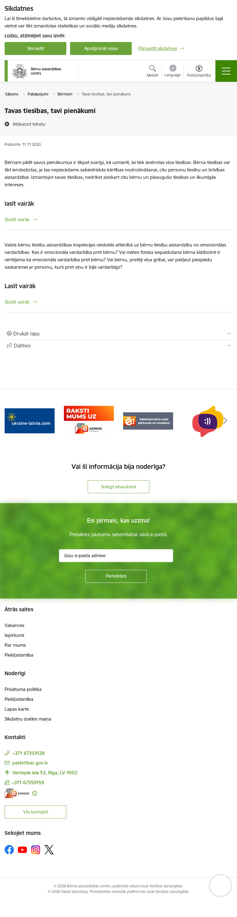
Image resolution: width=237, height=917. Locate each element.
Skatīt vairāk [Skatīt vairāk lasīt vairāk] (17, 219)
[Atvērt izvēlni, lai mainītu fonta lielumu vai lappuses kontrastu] (199, 72)
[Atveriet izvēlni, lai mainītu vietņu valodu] (172, 72)
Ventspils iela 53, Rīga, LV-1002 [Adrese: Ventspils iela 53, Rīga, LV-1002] (44, 773)
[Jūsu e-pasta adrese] (116, 555)
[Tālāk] (225, 421)
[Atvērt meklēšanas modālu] (152, 72)
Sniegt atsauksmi (118, 487)
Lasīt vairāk (20, 286)
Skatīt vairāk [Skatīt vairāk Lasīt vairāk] (17, 302)
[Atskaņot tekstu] (29, 124)
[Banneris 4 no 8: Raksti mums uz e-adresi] (89, 420)
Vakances (14, 625)
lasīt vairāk (19, 203)
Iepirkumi (14, 635)
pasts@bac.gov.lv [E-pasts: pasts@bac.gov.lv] (30, 763)
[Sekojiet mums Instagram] (35, 849)
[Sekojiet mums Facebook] (9, 849)
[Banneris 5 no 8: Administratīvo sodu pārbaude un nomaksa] (148, 420)
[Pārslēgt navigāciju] (226, 71)
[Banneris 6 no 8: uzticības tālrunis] (207, 420)
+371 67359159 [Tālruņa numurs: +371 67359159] (28, 782)
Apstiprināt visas (101, 48)
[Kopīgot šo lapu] (118, 345)
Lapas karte (17, 709)
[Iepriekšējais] (12, 421)
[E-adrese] (17, 793)
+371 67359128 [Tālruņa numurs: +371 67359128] (28, 753)
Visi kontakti (35, 812)
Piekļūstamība (19, 655)
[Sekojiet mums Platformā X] (49, 849)
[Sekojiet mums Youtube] (22, 849)
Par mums (15, 645)
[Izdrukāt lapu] (118, 333)
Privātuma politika (23, 689)
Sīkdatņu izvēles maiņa (28, 719)
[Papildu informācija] (34, 793)
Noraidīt (35, 48)
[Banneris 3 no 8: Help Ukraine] (30, 420)
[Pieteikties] (116, 576)
